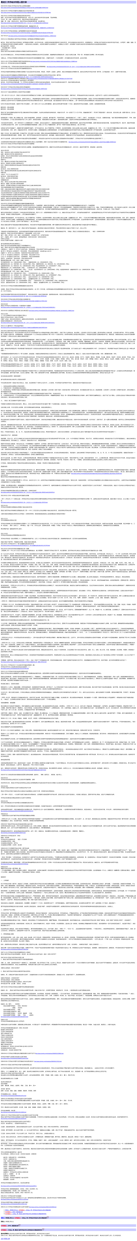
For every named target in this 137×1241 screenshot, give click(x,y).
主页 (2, 1238)
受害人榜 (7, 1238)
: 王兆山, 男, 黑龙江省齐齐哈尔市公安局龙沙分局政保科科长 (25, 1214)
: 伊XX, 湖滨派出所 (14, 1212)
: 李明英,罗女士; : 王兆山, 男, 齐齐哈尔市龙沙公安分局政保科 (28, 1210)
